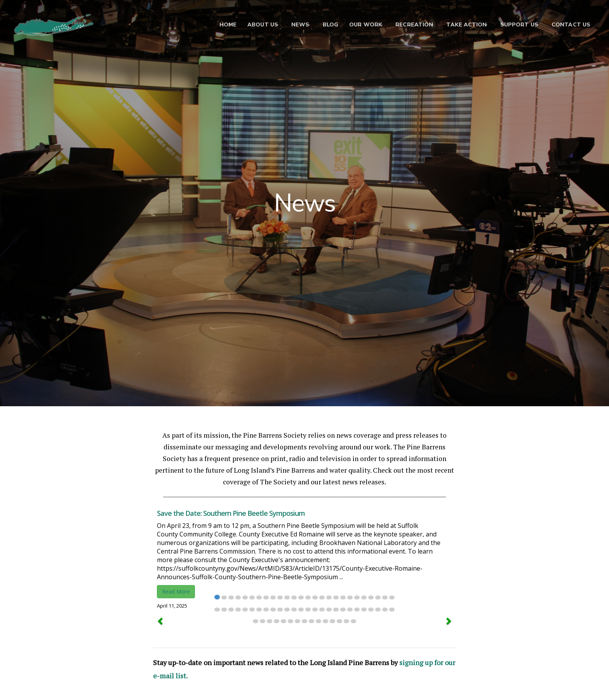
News (285, 25)
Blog (318, 25)
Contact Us (571, 25)
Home (209, 25)
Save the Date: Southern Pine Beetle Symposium (231, 513)
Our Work (353, 25)
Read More (176, 591)
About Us (244, 25)
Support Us (516, 25)
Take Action (460, 25)
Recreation (405, 25)
